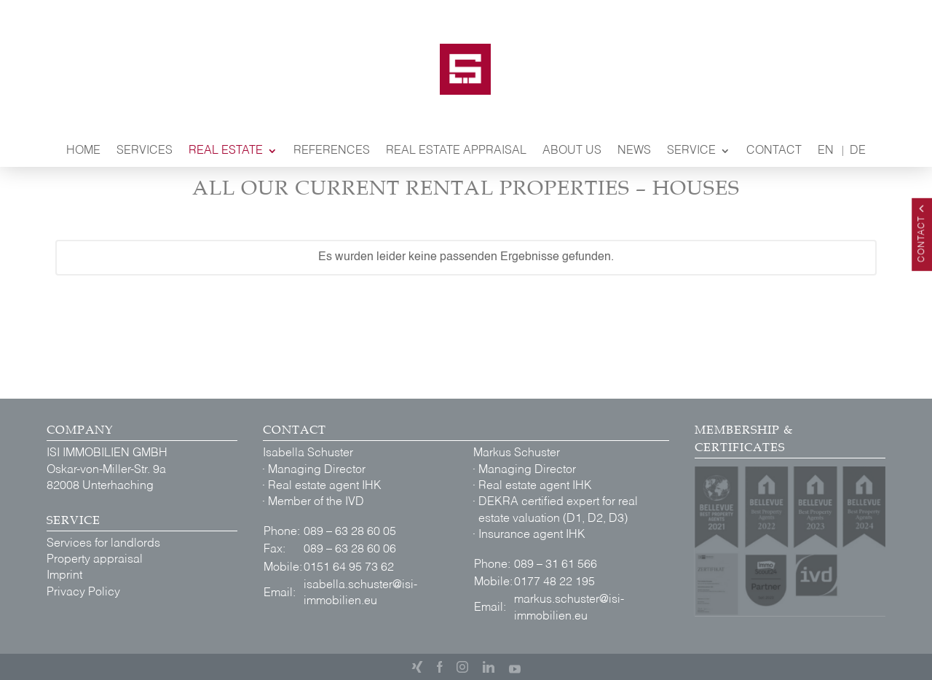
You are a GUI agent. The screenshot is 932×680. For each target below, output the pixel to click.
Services (144, 151)
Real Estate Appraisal (456, 151)
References (331, 151)
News (634, 151)
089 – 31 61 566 (555, 565)
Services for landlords (103, 546)
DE (858, 151)
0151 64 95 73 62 (349, 568)
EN (826, 151)
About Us (571, 151)
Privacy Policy (83, 594)
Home (83, 151)
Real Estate (226, 151)
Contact (774, 151)
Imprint (64, 578)
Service (691, 151)
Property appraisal (95, 562)
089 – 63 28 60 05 (350, 532)
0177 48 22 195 (554, 582)
